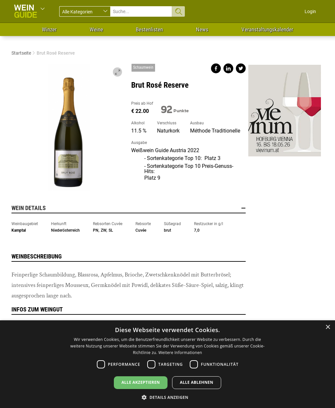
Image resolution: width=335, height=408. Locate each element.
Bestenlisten (149, 29)
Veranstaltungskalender (267, 29)
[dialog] (167, 364)
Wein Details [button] (128, 208)
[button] (167, 397)
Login (310, 11)
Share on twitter (241, 68)
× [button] (327, 327)
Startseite (21, 53)
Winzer (49, 29)
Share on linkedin (228, 68)
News (202, 29)
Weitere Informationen (180, 352)
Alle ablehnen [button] (196, 382)
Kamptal (18, 230)
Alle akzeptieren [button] (140, 382)
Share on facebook (216, 68)
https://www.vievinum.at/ (284, 108)
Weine (96, 29)
